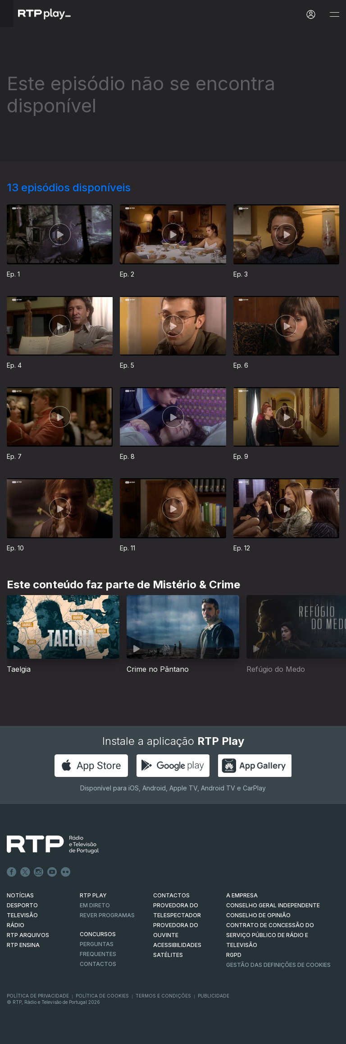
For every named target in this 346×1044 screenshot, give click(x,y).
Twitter (25, 872)
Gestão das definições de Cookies (278, 964)
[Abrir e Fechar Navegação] (334, 14)
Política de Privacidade (38, 995)
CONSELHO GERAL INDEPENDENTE (273, 905)
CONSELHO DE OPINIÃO (258, 915)
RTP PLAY (93, 895)
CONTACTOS (171, 895)
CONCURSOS (98, 934)
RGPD (233, 955)
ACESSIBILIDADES (177, 945)
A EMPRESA (242, 895)
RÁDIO (15, 925)
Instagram (39, 872)
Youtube (52, 872)
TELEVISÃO (22, 915)
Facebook (12, 872)
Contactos (98, 964)
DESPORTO (22, 905)
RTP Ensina (23, 945)
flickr (66, 872)
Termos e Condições (163, 995)
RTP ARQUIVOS (28, 935)
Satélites (168, 955)
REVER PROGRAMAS (107, 915)
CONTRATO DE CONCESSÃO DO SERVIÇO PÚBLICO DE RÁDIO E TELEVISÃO (270, 935)
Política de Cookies (102, 995)
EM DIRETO (95, 905)
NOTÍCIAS (20, 895)
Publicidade (213, 995)
